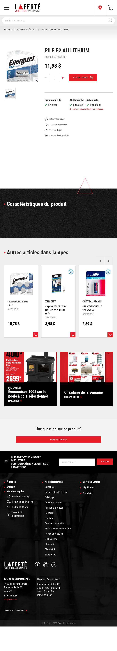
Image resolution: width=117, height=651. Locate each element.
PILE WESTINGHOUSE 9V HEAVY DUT (91, 327)
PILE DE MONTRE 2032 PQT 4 (17, 321)
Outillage (49, 542)
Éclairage (49, 521)
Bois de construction (55, 547)
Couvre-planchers (53, 527)
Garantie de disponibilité (59, 153)
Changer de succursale (17, 635)
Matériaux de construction (58, 553)
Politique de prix (55, 148)
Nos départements (56, 506)
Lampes (46, 29)
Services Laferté (93, 506)
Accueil (7, 29)
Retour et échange (56, 137)
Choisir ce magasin (79, 109)
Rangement (50, 579)
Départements (20, 29)
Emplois (11, 512)
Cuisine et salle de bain (56, 516)
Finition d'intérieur (54, 532)
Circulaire (89, 519)
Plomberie (50, 568)
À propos (12, 506)
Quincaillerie (51, 563)
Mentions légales (17, 519)
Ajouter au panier (83, 77)
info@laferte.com (11, 624)
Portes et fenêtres (54, 558)
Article (48, 56)
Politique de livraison (58, 142)
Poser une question (58, 463)
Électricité (35, 29)
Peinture (49, 537)
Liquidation (90, 512)
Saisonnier (50, 511)
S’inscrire (103, 486)
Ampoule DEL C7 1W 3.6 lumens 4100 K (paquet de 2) (55, 329)
